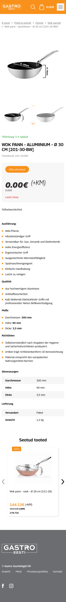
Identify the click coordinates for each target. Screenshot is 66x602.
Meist (19, 571)
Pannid (39, 22)
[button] (33, 123)
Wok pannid (54, 22)
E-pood (6, 22)
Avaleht (6, 571)
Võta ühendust (17, 169)
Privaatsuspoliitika (37, 571)
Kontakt (57, 571)
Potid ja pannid (22, 22)
